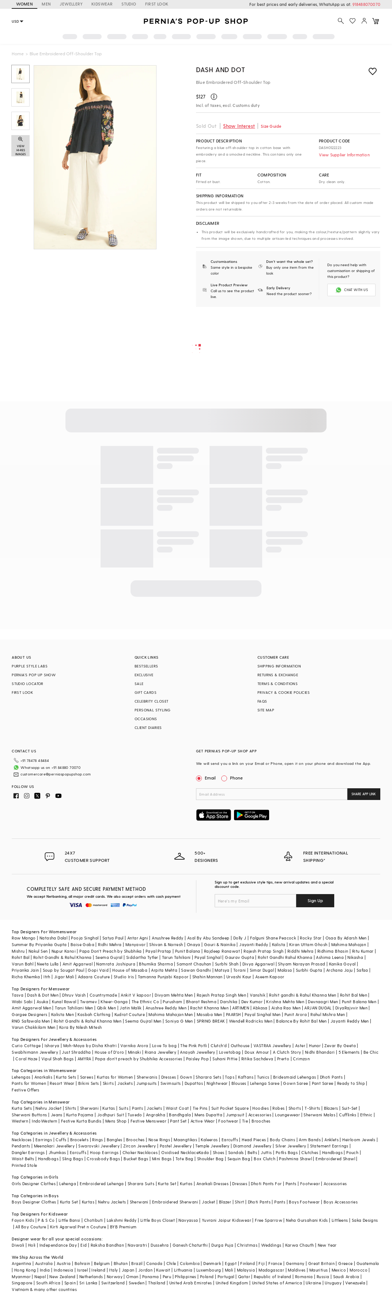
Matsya (222, 970)
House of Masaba (129, 970)
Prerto (283, 1058)
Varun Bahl (22, 963)
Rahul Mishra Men (327, 1014)
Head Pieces (254, 1139)
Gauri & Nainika (219, 944)
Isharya (52, 1045)
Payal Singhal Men (263, 1014)
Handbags (332, 1152)
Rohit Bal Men (353, 995)
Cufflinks (348, 1114)
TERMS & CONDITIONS (277, 683)
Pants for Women (29, 1083)
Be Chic (371, 1052)
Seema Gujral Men (143, 1021)
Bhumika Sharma (156, 963)
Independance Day (58, 1245)
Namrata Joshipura (115, 963)
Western (20, 1121)
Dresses (168, 1077)
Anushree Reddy (168, 937)
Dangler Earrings (28, 1152)
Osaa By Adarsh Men (346, 937)
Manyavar (135, 944)
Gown (186, 1077)
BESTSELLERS (146, 666)
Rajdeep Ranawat (222, 951)
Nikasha (355, 957)
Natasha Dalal (53, 937)
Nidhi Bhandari (320, 1052)
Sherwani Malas (319, 1114)
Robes (278, 1108)
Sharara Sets (208, 1077)
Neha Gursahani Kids (307, 1220)
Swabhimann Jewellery (35, 1052)
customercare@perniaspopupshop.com (55, 774)
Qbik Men (106, 1007)
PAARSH (233, 1014)
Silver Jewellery (290, 1145)
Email (206, 777)
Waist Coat (177, 1108)
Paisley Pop (197, 1058)
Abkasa (260, 1007)
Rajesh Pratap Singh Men (221, 995)
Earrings (43, 1139)
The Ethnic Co (145, 1001)
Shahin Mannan (207, 976)
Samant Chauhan (194, 963)
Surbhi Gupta (309, 970)
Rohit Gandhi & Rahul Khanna (62, 957)
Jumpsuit (235, 1114)
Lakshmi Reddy (122, 1220)
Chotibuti (93, 1220)
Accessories (259, 1114)
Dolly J (239, 937)
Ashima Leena (330, 957)
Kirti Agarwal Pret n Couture (78, 1226)
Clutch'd (219, 1045)
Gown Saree (295, 1083)
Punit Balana (187, 951)
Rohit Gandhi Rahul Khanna (285, 957)
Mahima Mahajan (348, 944)
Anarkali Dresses (212, 1183)
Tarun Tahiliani (176, 957)
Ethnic (366, 1114)
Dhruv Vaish (74, 995)
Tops (229, 1077)
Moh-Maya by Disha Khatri (90, 1045)
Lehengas (21, 1077)
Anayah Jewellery (197, 1052)
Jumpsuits (146, 1083)
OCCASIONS (146, 719)
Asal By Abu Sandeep (208, 937)
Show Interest (239, 126)
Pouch (352, 1152)
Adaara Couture (94, 976)
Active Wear (203, 1121)
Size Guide (271, 126)
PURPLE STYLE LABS (30, 666)
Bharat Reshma (201, 1001)
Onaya (193, 944)
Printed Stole (24, 1165)
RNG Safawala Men (31, 1021)
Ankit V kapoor (136, 995)
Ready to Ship (351, 1083)
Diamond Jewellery (252, 1145)
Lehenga (67, 1183)
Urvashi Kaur (239, 976)
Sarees (86, 1077)
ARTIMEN (240, 1007)
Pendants (21, 1145)
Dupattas (194, 1083)
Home (18, 53)
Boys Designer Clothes (34, 1201)
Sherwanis (147, 1077)
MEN (46, 3)
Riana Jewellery (160, 1052)
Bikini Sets (88, 1083)
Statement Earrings (329, 1145)
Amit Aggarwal (78, 963)
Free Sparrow (268, 1220)
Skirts (108, 1083)
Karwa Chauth (299, 1245)
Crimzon (301, 1058)
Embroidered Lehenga (102, 1183)
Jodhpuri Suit (110, 1114)
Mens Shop (116, 1121)
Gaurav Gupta (239, 957)
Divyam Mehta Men (174, 995)
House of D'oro (109, 1052)
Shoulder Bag (210, 1158)
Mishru (18, 951)
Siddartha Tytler (142, 957)
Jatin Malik (131, 1007)
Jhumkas (57, 1152)
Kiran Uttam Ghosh (308, 944)
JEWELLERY (71, 3)
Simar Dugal (262, 970)
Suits (123, 1108)
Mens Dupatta (208, 1114)
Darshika (228, 1001)
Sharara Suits (141, 1183)
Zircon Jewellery (139, 1145)
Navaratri (137, 1245)
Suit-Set (350, 1108)
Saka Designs (365, 1220)
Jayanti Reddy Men (350, 1021)
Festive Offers (25, 1089)
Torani (239, 970)
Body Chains (282, 1139)
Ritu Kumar (363, 951)
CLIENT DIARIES (148, 727)
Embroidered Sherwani (175, 1201)
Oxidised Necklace (180, 1152)
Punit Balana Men (359, 1001)
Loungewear (287, 1114)
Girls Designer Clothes (34, 1183)
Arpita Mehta (164, 970)
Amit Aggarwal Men (31, 1007)
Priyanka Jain (25, 970)
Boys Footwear (304, 1201)
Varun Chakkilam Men (34, 1027)
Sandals (236, 1152)
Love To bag (164, 1045)
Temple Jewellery (212, 1145)
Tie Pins (200, 1108)
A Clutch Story (287, 1052)
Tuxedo (135, 1114)
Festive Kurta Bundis (81, 1121)
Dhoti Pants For (266, 1183)
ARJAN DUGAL (317, 1007)
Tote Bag (184, 1158)
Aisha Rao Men (286, 1007)
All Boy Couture (30, 1226)
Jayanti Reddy (253, 944)
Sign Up (315, 900)
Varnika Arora (134, 1045)
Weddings (271, 1245)
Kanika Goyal (342, 963)
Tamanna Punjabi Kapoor (163, 976)
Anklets (331, 1139)
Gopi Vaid (98, 970)
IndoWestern (44, 1121)
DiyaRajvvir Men (351, 1007)
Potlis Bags (287, 1152)
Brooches (261, 1121)
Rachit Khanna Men (209, 1007)
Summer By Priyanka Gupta (39, 944)
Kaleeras (209, 1139)
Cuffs (61, 1139)
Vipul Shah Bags (57, 1058)
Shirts (70, 1108)
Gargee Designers (29, 1014)
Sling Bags (72, 1158)
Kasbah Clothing (94, 1014)
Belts (252, 1152)
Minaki (134, 1052)
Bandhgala (180, 1114)
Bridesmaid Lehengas (294, 1077)
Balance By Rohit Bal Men (301, 1021)
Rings (97, 1139)
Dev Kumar (252, 1001)
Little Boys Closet (157, 1220)
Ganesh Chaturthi (190, 1245)
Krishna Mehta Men (285, 1001)
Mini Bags (162, 1158)
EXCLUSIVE (144, 675)
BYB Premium (123, 1226)
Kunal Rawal (64, 1001)
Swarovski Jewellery (99, 1145)
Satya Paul (113, 937)
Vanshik (257, 995)
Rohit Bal (21, 957)
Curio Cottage (26, 1045)
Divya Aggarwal (258, 963)
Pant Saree (322, 1083)
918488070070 (366, 4)
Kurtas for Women (115, 1077)
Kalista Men (62, 1014)
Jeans (57, 1114)
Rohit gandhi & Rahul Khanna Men (302, 995)
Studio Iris (124, 976)
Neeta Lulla (48, 963)
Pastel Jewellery (176, 1145)
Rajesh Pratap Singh (264, 951)
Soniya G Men (179, 1021)
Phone (236, 777)
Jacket (208, 1201)
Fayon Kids (23, 1220)
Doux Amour (257, 1052)
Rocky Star (310, 937)
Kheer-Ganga (114, 1001)
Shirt (239, 1201)
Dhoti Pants (331, 1077)
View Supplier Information (344, 154)
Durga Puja (222, 1245)
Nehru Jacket (48, 1108)
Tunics (263, 1077)
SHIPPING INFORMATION (279, 666)
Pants (137, 1108)
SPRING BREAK (211, 1021)
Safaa (362, 970)
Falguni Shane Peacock (273, 937)
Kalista (279, 944)
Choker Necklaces (140, 1152)
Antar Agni (137, 937)
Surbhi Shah (226, 963)
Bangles (114, 1139)
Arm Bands (310, 1139)
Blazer (225, 1201)
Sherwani (89, 1108)
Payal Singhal (208, 957)
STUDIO (128, 3)
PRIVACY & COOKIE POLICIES (283, 692)
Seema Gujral (108, 957)
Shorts (295, 1108)
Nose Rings (159, 1139)
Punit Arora (295, 1014)
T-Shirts (312, 1108)
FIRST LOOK (157, 3)
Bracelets (79, 1139)
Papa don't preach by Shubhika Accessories (138, 1058)
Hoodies (260, 1108)
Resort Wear (62, 1083)
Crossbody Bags (103, 1158)
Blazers (331, 1108)
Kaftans (245, 1077)
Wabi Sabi (22, 1001)
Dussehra (160, 1245)
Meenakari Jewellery (54, 1145)
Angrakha (155, 1114)
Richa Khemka (26, 976)
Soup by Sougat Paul (63, 970)
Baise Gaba (82, 944)
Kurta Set (167, 1183)
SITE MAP (265, 710)
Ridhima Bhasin (332, 951)
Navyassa (188, 1220)
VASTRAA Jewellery (272, 1045)
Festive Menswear (148, 1121)
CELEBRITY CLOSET (151, 701)
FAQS (262, 701)
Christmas (247, 1245)
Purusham (172, 1001)
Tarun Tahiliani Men (74, 1007)
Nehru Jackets (112, 1201)
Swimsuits (171, 1083)
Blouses (238, 1083)
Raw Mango (24, 937)
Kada (204, 1152)
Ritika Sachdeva (257, 1058)
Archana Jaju (339, 970)
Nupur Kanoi (64, 951)
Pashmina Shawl (295, 1158)
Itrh (47, 976)
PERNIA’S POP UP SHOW (34, 675)
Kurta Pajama (80, 1114)
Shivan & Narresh (166, 944)
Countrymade (103, 995)
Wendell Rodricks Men (250, 1021)
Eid (83, 1245)
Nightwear (217, 1083)
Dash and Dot (220, 69)
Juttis (266, 1152)
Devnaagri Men (323, 1001)
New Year (327, 1245)
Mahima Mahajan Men (170, 1014)
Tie (245, 1121)
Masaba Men (209, 1014)
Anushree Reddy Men (166, 1007)
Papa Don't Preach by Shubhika (110, 951)
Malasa (285, 970)
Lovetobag (230, 1052)
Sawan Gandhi (196, 970)
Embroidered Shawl (335, 1158)
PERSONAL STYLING (152, 710)
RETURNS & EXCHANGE (277, 675)
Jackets (125, 1083)
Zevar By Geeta (340, 1045)
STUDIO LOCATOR (28, 683)
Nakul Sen (38, 951)
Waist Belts (23, 1158)
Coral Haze (26, 1058)
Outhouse (240, 1045)
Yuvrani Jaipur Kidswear (226, 1220)
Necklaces (22, 1139)
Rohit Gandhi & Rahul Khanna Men (87, 1021)
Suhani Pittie (224, 1058)
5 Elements (349, 1052)
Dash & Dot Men (43, 995)
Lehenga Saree (264, 1083)
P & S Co (46, 1220)
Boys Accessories (341, 1201)
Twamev (88, 1001)
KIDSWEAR (102, 3)
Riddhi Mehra (300, 951)
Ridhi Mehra (109, 944)
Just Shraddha (76, 1052)
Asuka (42, 1001)
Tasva (17, 995)
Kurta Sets (66, 1077)
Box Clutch (264, 1158)
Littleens (340, 1220)
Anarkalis (43, 1077)
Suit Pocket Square (230, 1108)
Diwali (18, 1245)
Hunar (315, 1045)
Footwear (228, 1121)
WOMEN (24, 3)
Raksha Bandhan (107, 1245)
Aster (300, 1045)
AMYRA (84, 1058)
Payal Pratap (159, 951)
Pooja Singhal (84, 937)
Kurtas (108, 1108)
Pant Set (178, 1121)
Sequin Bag (238, 1158)
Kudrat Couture (129, 1014)
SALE (139, 683)
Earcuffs (230, 1139)
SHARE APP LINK (363, 794)
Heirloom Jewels (358, 1139)
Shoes (219, 1152)
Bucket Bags (136, 1158)
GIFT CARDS (146, 692)
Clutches (309, 1152)
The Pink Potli (193, 1045)
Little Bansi (69, 1220)
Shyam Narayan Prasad (301, 963)
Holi (32, 1245)
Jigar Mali (64, 976)
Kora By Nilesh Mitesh (80, 1027)
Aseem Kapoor (269, 976)
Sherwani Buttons (29, 1114)
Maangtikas (185, 1139)
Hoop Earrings (104, 1152)
